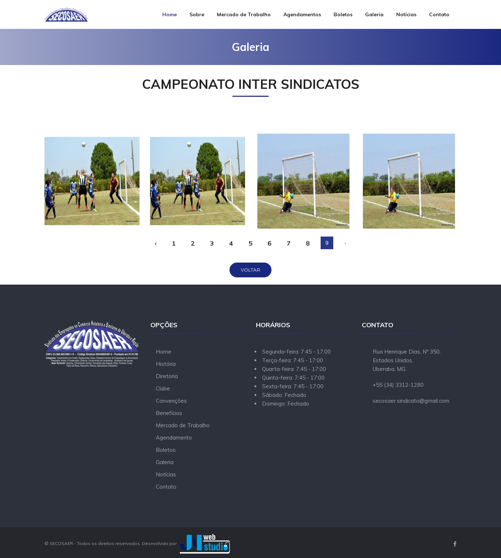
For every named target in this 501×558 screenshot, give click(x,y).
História (166, 363)
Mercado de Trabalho (244, 14)
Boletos (343, 14)
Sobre (196, 14)
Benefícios (169, 413)
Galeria (374, 14)
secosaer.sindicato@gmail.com (411, 400)
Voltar (250, 270)
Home (169, 14)
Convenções (171, 400)
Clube (163, 388)
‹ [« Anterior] (156, 243)
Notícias (406, 14)
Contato (439, 14)
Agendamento (174, 437)
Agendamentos (302, 14)
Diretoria (167, 376)
